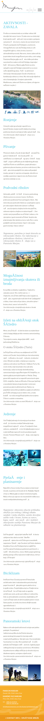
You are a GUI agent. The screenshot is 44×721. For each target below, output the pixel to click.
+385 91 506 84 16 (12, 703)
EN (31, 10)
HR (27, 10)
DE (35, 10)
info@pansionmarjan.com (11, 706)
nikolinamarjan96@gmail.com (28, 706)
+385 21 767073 (11, 702)
